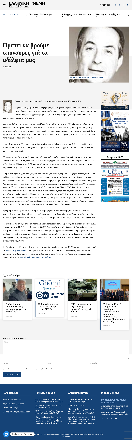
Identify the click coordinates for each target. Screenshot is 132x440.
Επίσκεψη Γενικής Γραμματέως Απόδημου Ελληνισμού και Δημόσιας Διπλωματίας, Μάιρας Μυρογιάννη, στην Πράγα (114, 313)
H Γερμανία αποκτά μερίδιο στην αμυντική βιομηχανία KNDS (107, 15)
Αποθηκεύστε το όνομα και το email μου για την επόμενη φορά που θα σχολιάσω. (29, 369)
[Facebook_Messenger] (6, 434)
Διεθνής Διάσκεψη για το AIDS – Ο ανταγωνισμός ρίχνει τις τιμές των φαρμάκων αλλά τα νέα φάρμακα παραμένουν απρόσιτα (82, 420)
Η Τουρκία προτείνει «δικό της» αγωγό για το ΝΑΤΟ (76, 15)
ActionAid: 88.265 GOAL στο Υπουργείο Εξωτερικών (80, 400)
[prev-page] (26, 15)
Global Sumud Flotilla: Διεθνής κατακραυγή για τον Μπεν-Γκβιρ (41, 15)
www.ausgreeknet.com (16, 250)
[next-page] (128, 15)
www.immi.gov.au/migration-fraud (36, 257)
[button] (105, 5)
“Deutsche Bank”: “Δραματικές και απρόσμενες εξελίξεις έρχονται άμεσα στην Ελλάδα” (81, 411)
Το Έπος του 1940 (76, 405)
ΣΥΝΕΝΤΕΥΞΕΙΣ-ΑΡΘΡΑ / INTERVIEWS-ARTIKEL (88, 77)
